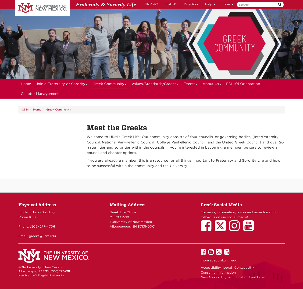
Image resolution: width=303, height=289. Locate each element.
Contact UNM (244, 267)
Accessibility (211, 267)
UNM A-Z (151, 4)
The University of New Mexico (42, 8)
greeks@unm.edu (42, 236)
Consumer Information (218, 272)
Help (210, 4)
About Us (212, 85)
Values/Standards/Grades (155, 85)
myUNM (171, 4)
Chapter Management (41, 95)
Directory (191, 4)
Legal (227, 267)
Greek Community (110, 85)
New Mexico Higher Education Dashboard (234, 277)
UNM (25, 109)
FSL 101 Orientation (243, 84)
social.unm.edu (225, 260)
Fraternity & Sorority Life (106, 4)
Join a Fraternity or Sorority (62, 85)
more (227, 4)
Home (26, 84)
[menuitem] (25, 84)
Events (191, 85)
